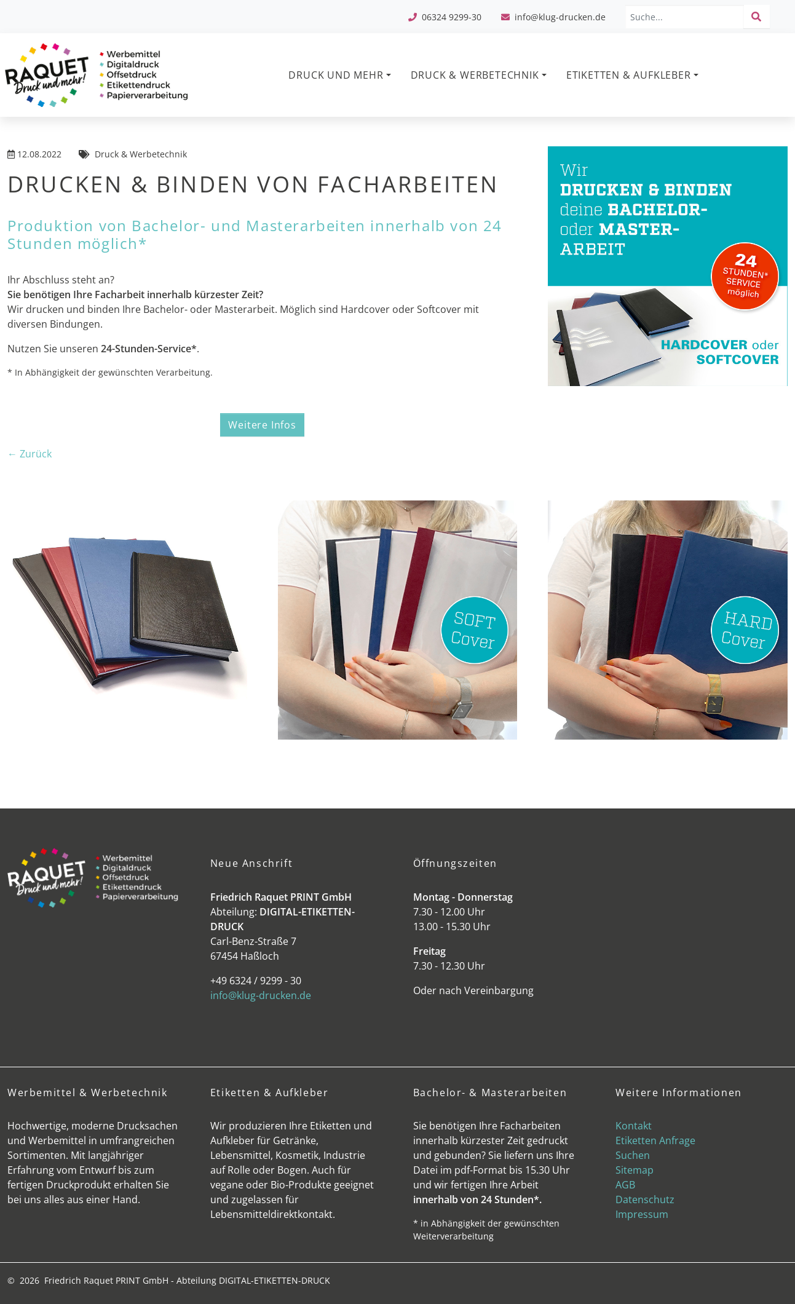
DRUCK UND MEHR (335, 75)
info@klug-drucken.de (560, 17)
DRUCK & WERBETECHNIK (475, 75)
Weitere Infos (262, 425)
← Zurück (29, 453)
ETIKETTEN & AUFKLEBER (628, 75)
